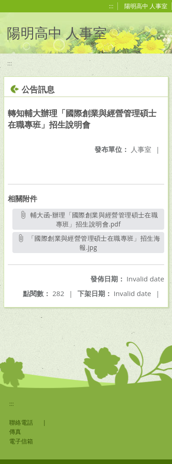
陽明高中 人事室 (145, 6)
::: (111, 6)
